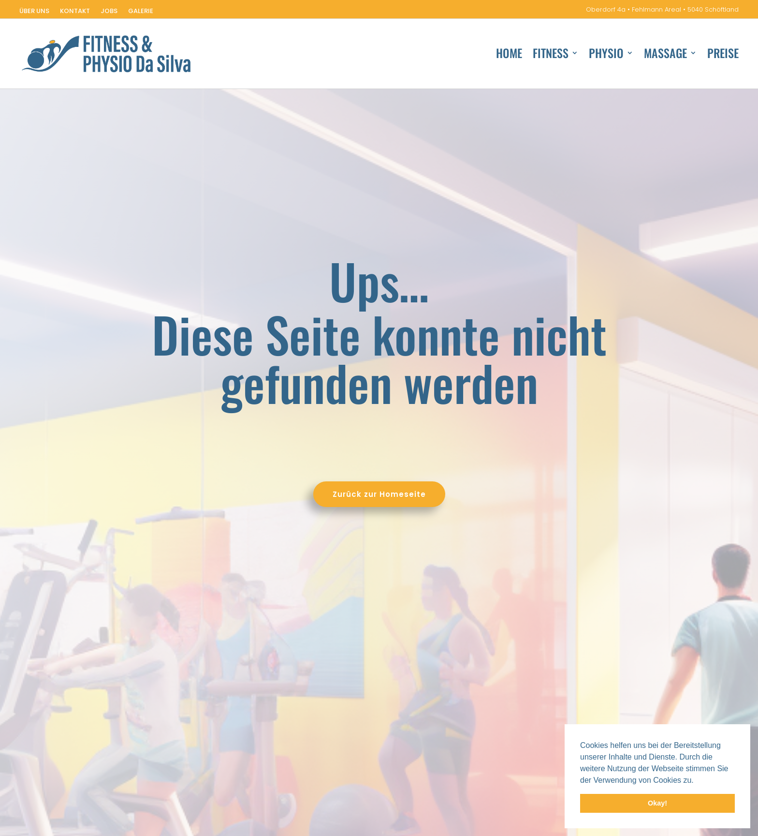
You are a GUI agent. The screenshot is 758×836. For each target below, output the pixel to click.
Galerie (140, 11)
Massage (665, 54)
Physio (606, 54)
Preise (723, 54)
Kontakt (75, 11)
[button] (697, 780)
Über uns (34, 11)
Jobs (109, 11)
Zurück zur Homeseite (211, 494)
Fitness (550, 54)
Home (509, 54)
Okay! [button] (657, 803)
